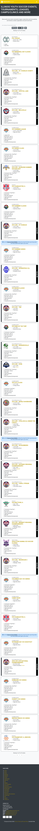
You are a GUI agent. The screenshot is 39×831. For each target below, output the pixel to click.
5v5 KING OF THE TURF (19, 326)
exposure (7, 2)
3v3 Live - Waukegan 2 (19, 560)
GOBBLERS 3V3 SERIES (19, 680)
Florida (23, 665)
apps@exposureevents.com (11, 813)
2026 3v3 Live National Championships (20, 661)
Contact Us (6, 799)
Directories (6, 785)
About (5, 771)
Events (5, 773)
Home (5, 770)
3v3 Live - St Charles (19, 225)
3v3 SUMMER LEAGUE (19, 129)
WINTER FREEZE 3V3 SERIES (21, 718)
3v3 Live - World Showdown (22, 401)
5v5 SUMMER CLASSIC (19, 206)
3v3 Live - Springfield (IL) (21, 268)
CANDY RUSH (16, 598)
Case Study (6, 789)
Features (6, 776)
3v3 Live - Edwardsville (20, 345)
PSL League (16, 38)
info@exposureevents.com (10, 814)
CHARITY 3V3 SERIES (18, 699)
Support (5, 798)
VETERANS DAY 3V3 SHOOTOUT (22, 642)
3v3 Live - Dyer (17, 364)
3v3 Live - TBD (16, 307)
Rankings (6, 774)
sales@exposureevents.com (11, 811)
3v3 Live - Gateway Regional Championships (22, 465)
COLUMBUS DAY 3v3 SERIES (21, 579)
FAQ (5, 796)
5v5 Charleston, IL (18, 186)
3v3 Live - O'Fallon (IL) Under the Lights (23, 421)
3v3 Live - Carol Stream (20, 483)
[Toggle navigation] (36, 2)
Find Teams (6, 791)
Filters (14, 27)
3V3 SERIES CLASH (18, 148)
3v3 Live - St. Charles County (22, 71)
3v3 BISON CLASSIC (18, 288)
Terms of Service (18, 821)
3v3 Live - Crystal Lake (20, 91)
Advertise (6, 780)
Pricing (5, 777)
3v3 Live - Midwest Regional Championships (22, 523)
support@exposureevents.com (13, 810)
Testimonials (6, 778)
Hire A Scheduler (7, 784)
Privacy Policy (25, 821)
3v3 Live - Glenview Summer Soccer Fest (22, 168)
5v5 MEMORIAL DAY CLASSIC (21, 52)
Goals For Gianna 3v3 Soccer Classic (22, 542)
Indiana (16, 367)
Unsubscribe (6, 795)
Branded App (6, 788)
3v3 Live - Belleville (19, 110)
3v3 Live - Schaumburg (20, 445)
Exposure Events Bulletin (12, 242)
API (5, 781)
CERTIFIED (37, 77)
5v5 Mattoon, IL (17, 502)
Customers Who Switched (9, 793)
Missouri (19, 73)
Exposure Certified (8, 787)
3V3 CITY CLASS (17, 382)
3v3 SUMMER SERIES (18, 249)
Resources (6, 792)
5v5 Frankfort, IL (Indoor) (21, 737)
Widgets (6, 782)
